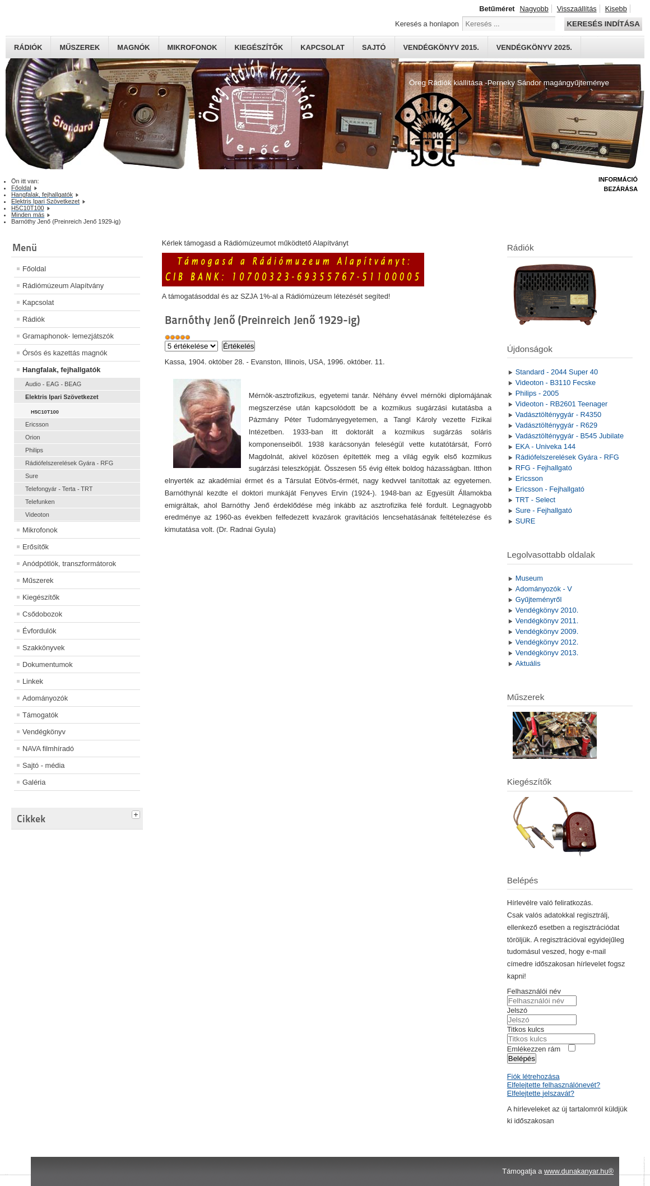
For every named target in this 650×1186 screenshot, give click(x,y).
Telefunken (40, 501)
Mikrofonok (192, 47)
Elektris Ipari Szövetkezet (62, 396)
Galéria (33, 782)
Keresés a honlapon (427, 24)
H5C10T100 (45, 412)
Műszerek (79, 47)
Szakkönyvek (43, 647)
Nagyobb (534, 8)
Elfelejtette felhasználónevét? (553, 1085)
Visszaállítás (577, 8)
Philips (34, 450)
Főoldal (34, 269)
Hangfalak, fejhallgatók (61, 369)
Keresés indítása (603, 24)
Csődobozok (42, 614)
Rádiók (28, 47)
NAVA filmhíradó (48, 748)
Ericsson (37, 424)
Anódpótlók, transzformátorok (69, 563)
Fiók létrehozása (533, 1076)
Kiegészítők (258, 47)
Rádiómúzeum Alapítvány (63, 285)
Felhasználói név (534, 991)
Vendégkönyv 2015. (441, 47)
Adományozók (45, 698)
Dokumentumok (47, 664)
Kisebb (616, 8)
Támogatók (40, 715)
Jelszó (517, 1010)
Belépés (521, 1058)
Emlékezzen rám (533, 1049)
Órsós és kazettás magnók (65, 353)
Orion (32, 437)
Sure (31, 475)
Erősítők (35, 547)
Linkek (32, 681)
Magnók (133, 47)
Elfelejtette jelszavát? (540, 1093)
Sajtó (374, 47)
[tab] (137, 813)
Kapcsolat (322, 47)
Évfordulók (39, 631)
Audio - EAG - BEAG (53, 384)
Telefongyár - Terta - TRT (58, 488)
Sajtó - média (43, 765)
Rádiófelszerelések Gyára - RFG (69, 463)
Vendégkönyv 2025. (534, 47)
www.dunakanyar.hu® (579, 1171)
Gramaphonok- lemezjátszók (68, 336)
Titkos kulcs (525, 1029)
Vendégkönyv (44, 732)
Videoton (37, 514)
